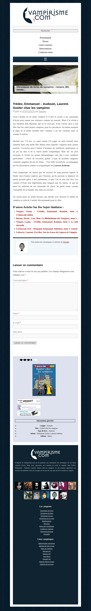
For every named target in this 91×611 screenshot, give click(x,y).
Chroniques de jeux (46, 516)
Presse (46, 41)
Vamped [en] (47, 559)
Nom (16, 313)
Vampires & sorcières (47, 564)
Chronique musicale (46, 531)
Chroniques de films (46, 513)
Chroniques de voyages (46, 518)
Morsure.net (47, 551)
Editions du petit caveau (46, 546)
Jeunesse (52, 431)
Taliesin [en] (47, 554)
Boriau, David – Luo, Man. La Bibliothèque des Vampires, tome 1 (46, 218)
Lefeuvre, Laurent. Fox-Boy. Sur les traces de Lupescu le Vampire (46, 232)
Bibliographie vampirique (47, 543)
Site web (17, 332)
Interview (47, 524)
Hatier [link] (50, 436)
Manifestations (46, 521)
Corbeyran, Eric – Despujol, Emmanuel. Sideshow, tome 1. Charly (47, 229)
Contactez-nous (45, 52)
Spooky (42, 111)
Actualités (46, 534)
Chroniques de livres (46, 510)
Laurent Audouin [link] (56, 433)
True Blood (46, 556)
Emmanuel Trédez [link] (43, 433)
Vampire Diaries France (46, 561)
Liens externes (45, 45)
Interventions (45, 48)
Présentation (45, 38)
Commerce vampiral (46, 529)
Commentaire (20, 280)
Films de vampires (47, 548)
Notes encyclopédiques (46, 526)
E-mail (17, 323)
